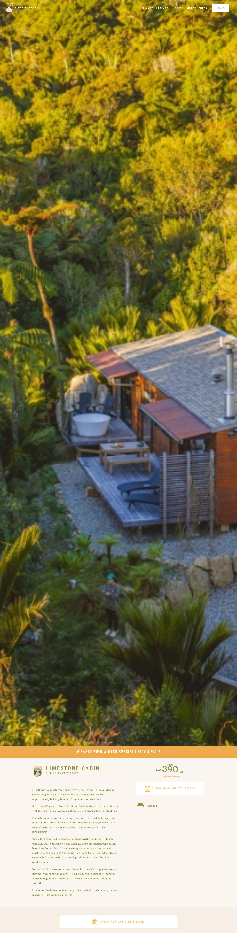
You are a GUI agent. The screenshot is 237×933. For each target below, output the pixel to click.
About (177, 10)
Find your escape (155, 10)
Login (220, 8)
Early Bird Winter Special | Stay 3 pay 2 (118, 751)
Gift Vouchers (196, 10)
